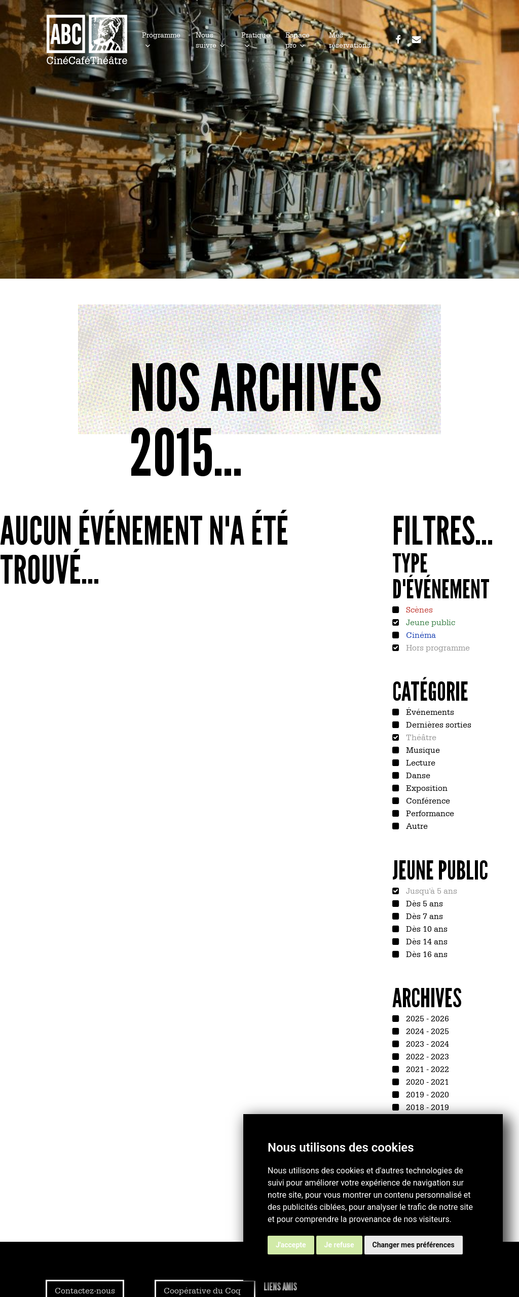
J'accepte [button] (291, 1245)
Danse (417, 775)
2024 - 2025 (426, 1030)
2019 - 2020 (426, 1094)
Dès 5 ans (423, 903)
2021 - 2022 (426, 1068)
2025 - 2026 (426, 1018)
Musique (422, 749)
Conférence (427, 800)
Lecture (419, 762)
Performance (429, 813)
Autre (416, 825)
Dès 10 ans (426, 928)
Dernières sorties (437, 724)
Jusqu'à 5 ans (430, 890)
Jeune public (429, 622)
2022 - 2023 (426, 1056)
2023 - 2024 (426, 1043)
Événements (429, 711)
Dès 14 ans (426, 941)
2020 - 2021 (426, 1081)
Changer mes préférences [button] (414, 1245)
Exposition (426, 787)
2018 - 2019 (426, 1106)
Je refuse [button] (339, 1245)
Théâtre (420, 737)
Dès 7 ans (423, 915)
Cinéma (420, 634)
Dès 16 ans (426, 953)
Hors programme (437, 647)
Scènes (418, 609)
